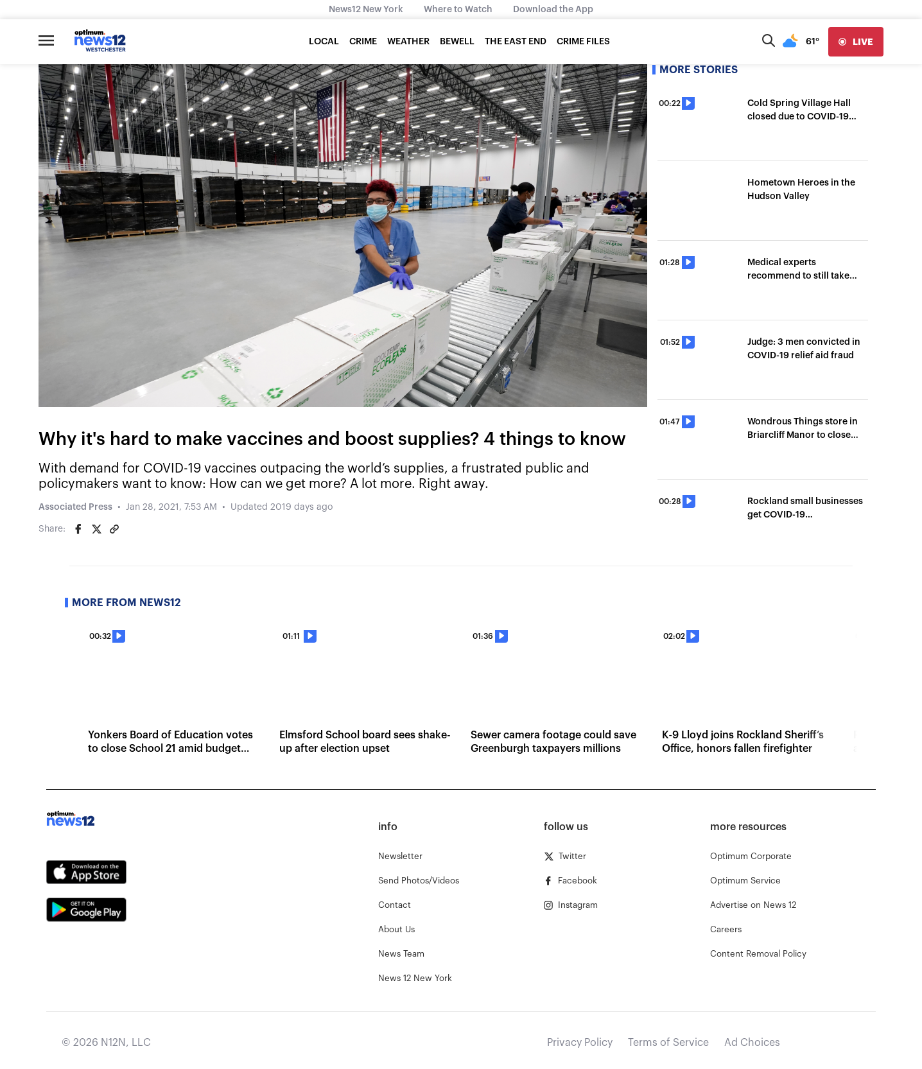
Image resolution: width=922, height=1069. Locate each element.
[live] (855, 41)
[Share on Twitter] (96, 529)
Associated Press (75, 507)
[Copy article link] (114, 529)
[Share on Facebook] (78, 529)
